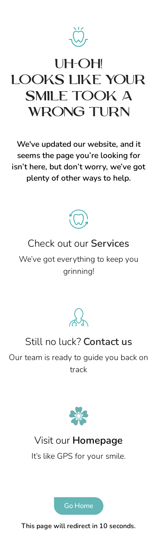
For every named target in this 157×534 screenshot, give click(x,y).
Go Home (78, 506)
